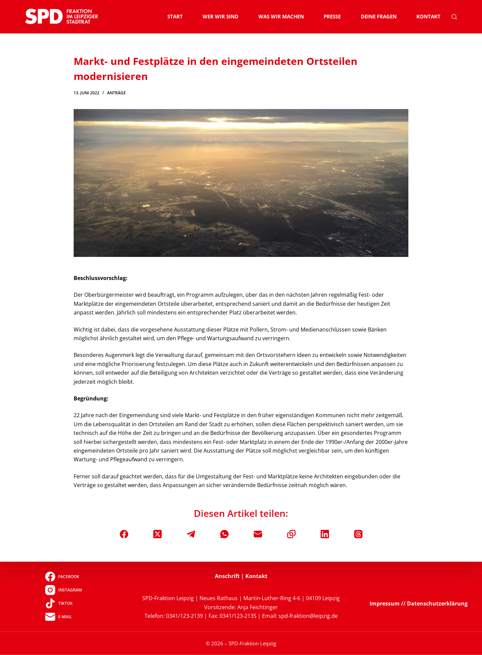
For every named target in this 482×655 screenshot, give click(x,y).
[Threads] (358, 534)
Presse (332, 16)
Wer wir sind (220, 16)
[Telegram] (191, 534)
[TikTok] (63, 603)
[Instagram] (63, 590)
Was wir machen (281, 16)
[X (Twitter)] (157, 534)
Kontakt (428, 16)
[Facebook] (124, 534)
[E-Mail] (257, 534)
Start (175, 16)
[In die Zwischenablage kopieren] (291, 534)
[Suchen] (454, 16)
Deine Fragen (379, 16)
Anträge (116, 93)
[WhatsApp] (224, 534)
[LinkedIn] (324, 534)
